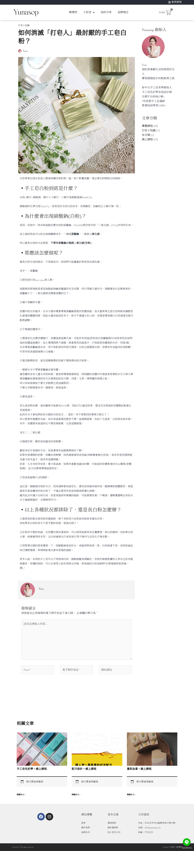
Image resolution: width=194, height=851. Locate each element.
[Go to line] (187, 842)
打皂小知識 (24, 25)
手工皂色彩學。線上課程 (32, 769)
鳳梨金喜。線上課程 (139, 769)
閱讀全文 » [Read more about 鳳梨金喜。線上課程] (131, 795)
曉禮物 (73, 12)
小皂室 (89, 12)
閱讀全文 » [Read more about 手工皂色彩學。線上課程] (21, 795)
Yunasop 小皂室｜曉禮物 (172, 847)
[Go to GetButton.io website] (187, 848)
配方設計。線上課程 (84, 769)
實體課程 (147, 126)
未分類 (146, 135)
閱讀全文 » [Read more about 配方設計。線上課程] (76, 795)
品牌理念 (123, 12)
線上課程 (147, 139)
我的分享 (106, 12)
